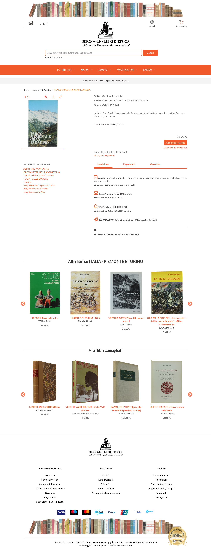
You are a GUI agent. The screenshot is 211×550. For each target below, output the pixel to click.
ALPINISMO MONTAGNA (36, 168)
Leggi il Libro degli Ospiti (161, 488)
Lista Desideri (105, 479)
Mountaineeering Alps (34, 192)
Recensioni (161, 479)
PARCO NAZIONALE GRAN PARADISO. (72, 90)
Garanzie (103, 69)
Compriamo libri (49, 479)
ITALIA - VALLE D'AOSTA (35, 178)
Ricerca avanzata (53, 57)
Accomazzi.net (124, 545)
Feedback (50, 475)
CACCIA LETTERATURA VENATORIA (41, 172)
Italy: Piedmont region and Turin (38, 185)
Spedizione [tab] (103, 164)
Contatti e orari (161, 475)
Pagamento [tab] (129, 164)
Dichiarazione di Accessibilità (50, 488)
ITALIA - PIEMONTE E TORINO (38, 175)
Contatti (43, 24)
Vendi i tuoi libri (125, 69)
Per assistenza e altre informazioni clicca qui (116, 234)
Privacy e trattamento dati (105, 493)
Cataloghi (106, 484)
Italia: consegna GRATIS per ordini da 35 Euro (105, 80)
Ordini (105, 475)
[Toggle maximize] (60, 96)
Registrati (110, 155)
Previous (22, 302)
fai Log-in (98, 155)
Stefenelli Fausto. (42, 90)
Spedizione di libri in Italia (50, 501)
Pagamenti (50, 497)
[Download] (53, 96)
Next (189, 302)
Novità (84, 69)
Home (27, 90)
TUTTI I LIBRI (64, 69)
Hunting (27, 182)
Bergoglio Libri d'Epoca (93, 545)
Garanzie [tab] (155, 164)
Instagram (161, 497)
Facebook (161, 493)
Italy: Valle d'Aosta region (35, 188)
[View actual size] (46, 96)
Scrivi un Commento (161, 484)
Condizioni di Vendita (50, 484)
